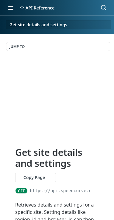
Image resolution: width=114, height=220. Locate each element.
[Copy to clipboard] (96, 191)
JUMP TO (17, 46)
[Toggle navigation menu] (10, 7)
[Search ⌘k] (103, 7)
